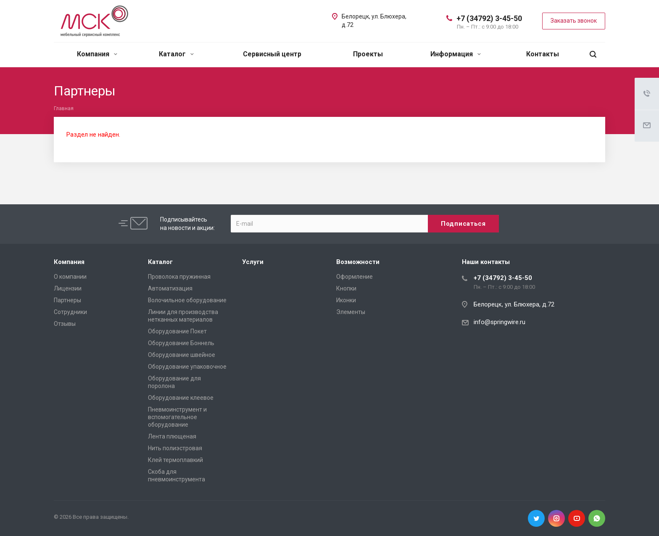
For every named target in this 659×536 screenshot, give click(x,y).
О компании (70, 276)
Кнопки (346, 288)
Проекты (368, 54)
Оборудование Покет (177, 331)
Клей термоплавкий (175, 460)
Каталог (176, 54)
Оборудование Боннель (181, 343)
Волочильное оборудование (187, 300)
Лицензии (68, 288)
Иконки (346, 300)
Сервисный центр (272, 54)
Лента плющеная (172, 436)
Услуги (253, 262)
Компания (97, 54)
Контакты (542, 54)
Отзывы (65, 323)
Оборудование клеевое (181, 397)
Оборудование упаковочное (187, 366)
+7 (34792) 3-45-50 (489, 18)
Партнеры (67, 300)
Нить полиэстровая (175, 448)
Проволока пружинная (179, 276)
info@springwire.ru (499, 322)
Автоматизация (170, 288)
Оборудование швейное (181, 354)
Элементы (350, 312)
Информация (455, 54)
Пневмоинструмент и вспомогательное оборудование (177, 417)
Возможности (358, 262)
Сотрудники (70, 312)
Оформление (354, 276)
